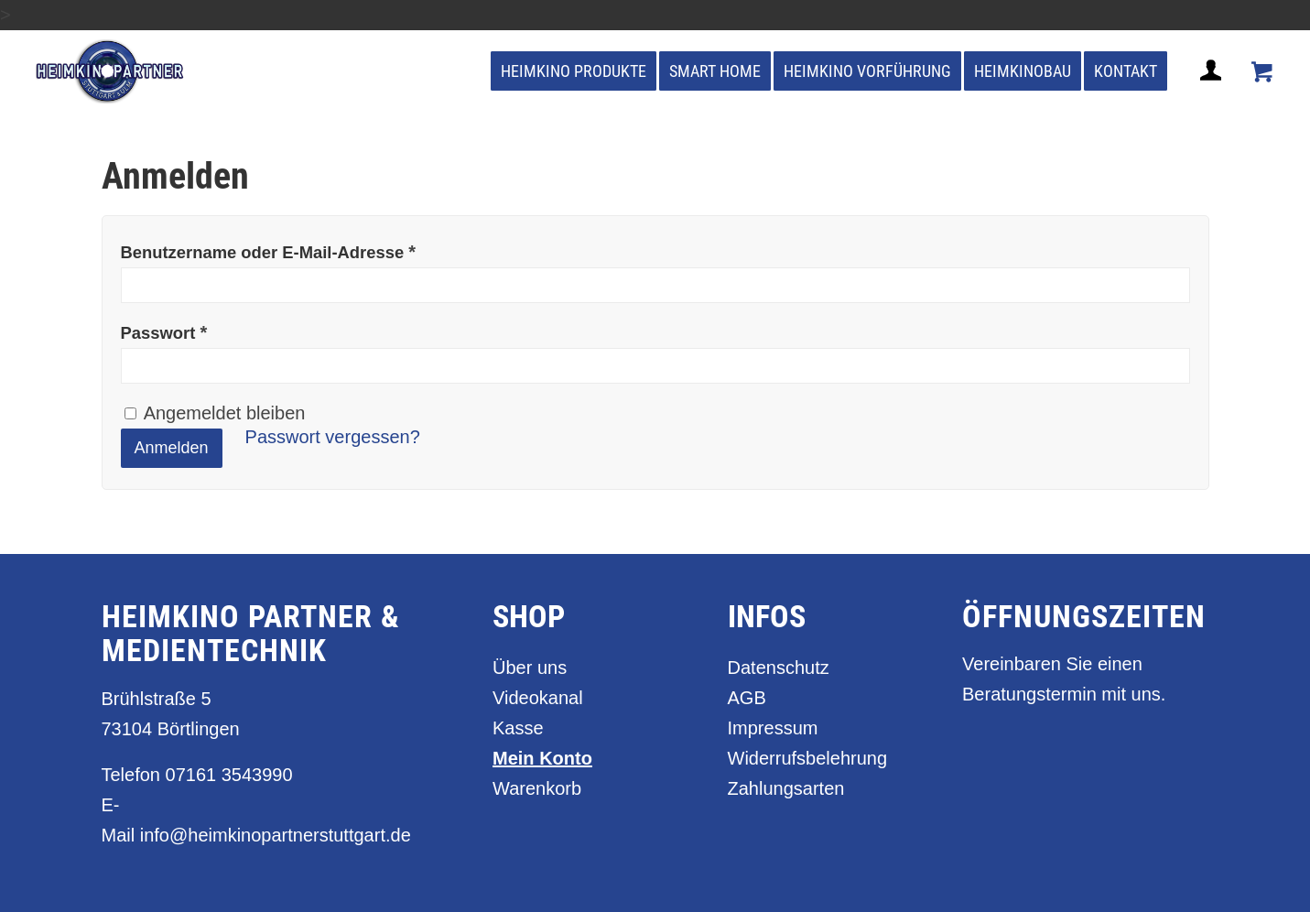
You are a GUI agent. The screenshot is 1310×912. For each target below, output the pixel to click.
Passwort (164, 332)
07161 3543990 (229, 775)
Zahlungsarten (786, 788)
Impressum (773, 728)
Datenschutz (778, 667)
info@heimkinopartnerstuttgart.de (275, 835)
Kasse (518, 728)
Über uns (530, 667)
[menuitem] (573, 71)
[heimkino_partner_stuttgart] (110, 71)
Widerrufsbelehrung (808, 758)
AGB (747, 698)
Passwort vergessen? (332, 437)
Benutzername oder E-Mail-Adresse (269, 252)
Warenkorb (537, 788)
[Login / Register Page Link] (1213, 92)
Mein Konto (542, 758)
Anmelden (172, 448)
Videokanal (538, 698)
